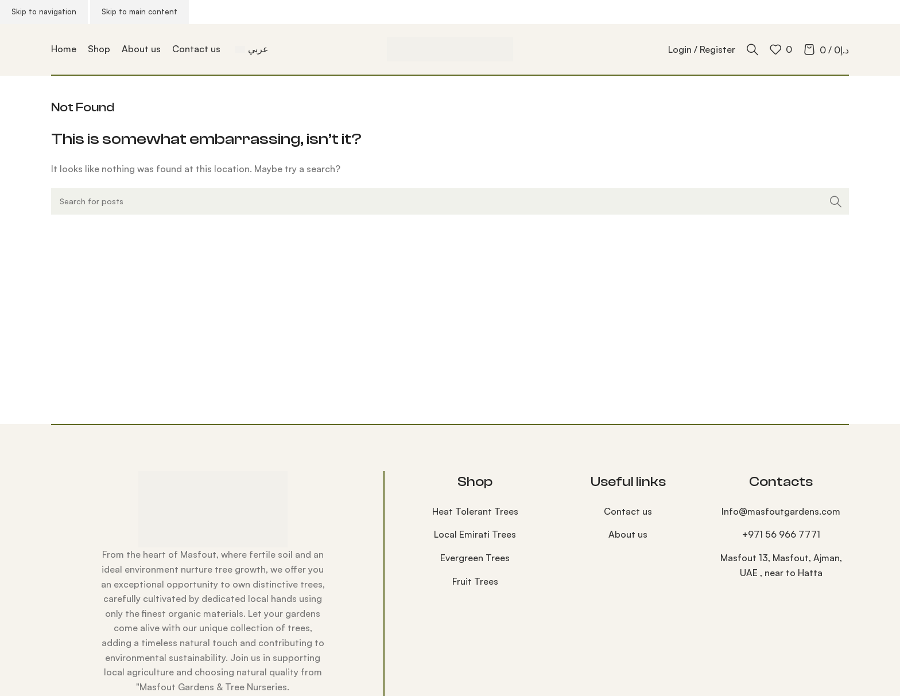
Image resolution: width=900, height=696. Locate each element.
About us (627, 534)
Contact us (628, 511)
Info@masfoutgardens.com (780, 511)
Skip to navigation (43, 11)
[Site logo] (450, 48)
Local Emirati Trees (475, 534)
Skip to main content (139, 11)
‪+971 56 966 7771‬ (781, 534)
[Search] (752, 49)
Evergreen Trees (475, 557)
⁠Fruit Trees (475, 581)
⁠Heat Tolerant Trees (475, 511)
